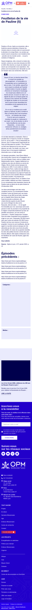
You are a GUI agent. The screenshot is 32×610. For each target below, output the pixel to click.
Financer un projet (6, 585)
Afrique (3, 556)
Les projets (6, 537)
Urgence (3, 550)
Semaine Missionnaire (8, 515)
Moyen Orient (5, 563)
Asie (2, 560)
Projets (3, 508)
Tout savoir (6, 505)
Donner (3, 582)
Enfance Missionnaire (7, 522)
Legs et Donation (6, 599)
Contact (3, 528)
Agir (2, 518)
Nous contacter (8, 475)
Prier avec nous (6, 589)
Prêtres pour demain (7, 543)
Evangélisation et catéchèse (9, 540)
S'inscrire (9, 438)
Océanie (3, 566)
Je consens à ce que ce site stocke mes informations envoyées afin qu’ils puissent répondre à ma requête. (14, 431)
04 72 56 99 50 (8, 478)
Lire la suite (6, 393)
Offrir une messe (6, 595)
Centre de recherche (7, 525)
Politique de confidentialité (16, 604)
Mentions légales (5, 604)
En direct (4, 512)
